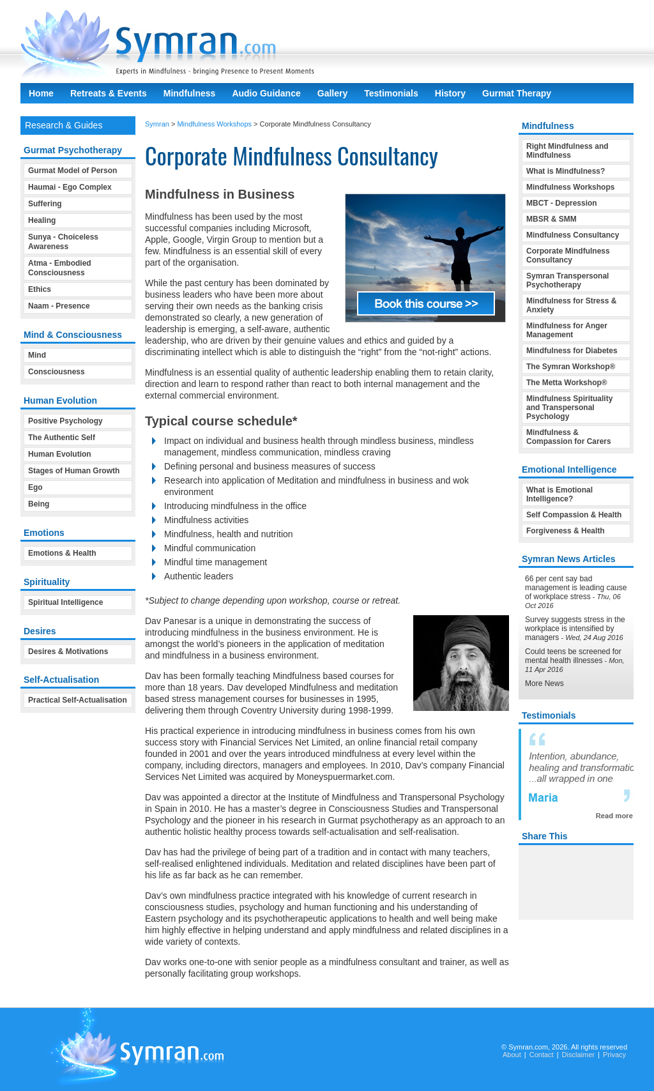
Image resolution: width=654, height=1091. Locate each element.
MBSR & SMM (551, 219)
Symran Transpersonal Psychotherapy (567, 280)
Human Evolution (59, 454)
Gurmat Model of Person (72, 170)
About (512, 1054)
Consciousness (56, 371)
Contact (541, 1054)
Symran (157, 124)
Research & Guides (63, 125)
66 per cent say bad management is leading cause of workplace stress (576, 587)
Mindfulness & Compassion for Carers (568, 437)
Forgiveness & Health (565, 530)
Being (38, 504)
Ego (35, 487)
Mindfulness (190, 93)
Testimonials (391, 93)
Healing (42, 220)
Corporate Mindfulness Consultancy (568, 255)
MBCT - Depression (561, 203)
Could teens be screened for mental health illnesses (573, 656)
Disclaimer (578, 1054)
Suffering (45, 203)
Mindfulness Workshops (214, 124)
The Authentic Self (61, 437)
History (450, 93)
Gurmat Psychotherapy (73, 150)
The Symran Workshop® (570, 366)
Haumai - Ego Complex (70, 187)
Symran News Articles (569, 559)
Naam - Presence (59, 305)
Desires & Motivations (68, 651)
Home (41, 93)
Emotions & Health (62, 553)
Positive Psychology (65, 420)
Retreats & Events (108, 93)
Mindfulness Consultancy (572, 235)
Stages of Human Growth (73, 470)
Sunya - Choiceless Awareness (63, 242)
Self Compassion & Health (573, 514)
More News (544, 683)
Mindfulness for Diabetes (572, 350)
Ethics (39, 289)
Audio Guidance (266, 93)
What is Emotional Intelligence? (559, 494)
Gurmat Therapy (516, 93)
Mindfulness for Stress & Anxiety (571, 305)
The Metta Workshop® (566, 382)
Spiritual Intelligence (65, 602)
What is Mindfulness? (565, 171)
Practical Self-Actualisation (77, 700)
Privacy (614, 1054)
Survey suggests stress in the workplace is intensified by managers (575, 628)
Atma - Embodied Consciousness (59, 268)
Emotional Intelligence (569, 469)
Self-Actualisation (61, 680)
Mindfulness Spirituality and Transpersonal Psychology (569, 407)
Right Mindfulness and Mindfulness (567, 151)
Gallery (332, 93)
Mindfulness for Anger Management (566, 330)
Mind (37, 355)
